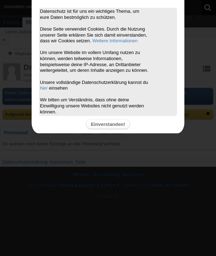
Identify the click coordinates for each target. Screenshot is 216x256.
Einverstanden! (108, 124)
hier (44, 88)
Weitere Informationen (115, 40)
